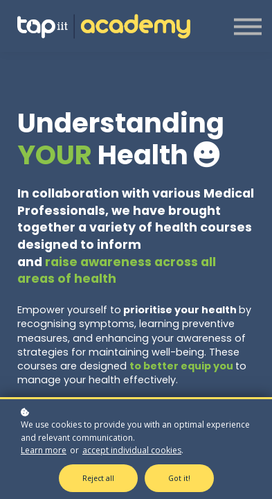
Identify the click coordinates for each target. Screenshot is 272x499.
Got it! (179, 478)
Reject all (98, 478)
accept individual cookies (131, 450)
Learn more (43, 450)
